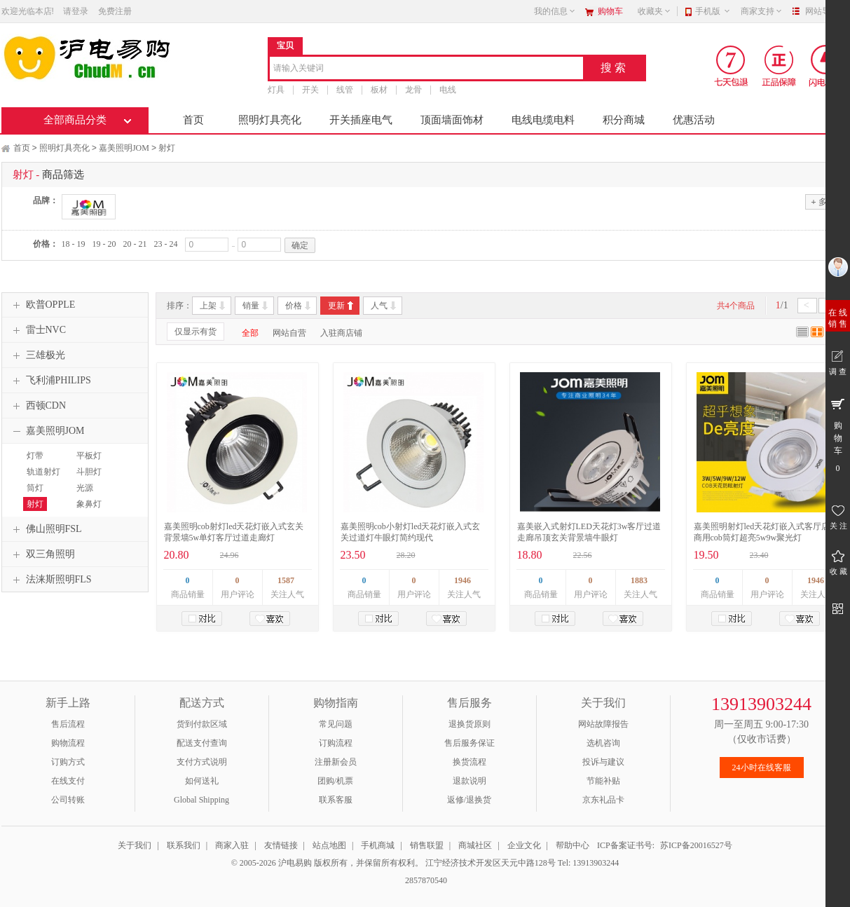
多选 (823, 201)
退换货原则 (469, 724)
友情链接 (281, 845)
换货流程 (469, 762)
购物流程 (68, 743)
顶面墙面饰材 (452, 119)
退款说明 (469, 781)
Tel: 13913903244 (588, 863)
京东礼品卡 (603, 800)
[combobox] (426, 69)
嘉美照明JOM (124, 148)
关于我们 (134, 845)
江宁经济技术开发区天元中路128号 (491, 863)
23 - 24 (166, 244)
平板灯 (89, 456)
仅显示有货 (195, 331)
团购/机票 (335, 781)
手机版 (713, 11)
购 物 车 (837, 435)
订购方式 (68, 762)
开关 (310, 90)
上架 (208, 306)
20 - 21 (135, 244)
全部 (250, 333)
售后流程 (68, 724)
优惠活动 (694, 119)
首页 (193, 119)
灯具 (276, 90)
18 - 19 (73, 244)
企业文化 (524, 845)
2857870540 (425, 880)
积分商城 (624, 119)
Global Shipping (201, 800)
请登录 (75, 11)
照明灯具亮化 (269, 119)
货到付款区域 (202, 724)
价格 (293, 306)
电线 (447, 90)
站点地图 (329, 845)
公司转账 (68, 800)
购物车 (610, 11)
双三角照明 (42, 554)
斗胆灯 (89, 472)
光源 (84, 488)
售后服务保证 (469, 743)
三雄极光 (37, 355)
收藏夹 (654, 11)
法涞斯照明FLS (50, 579)
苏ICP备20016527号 (696, 845)
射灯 (166, 148)
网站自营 (289, 333)
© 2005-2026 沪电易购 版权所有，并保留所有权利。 (327, 863)
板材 (379, 90)
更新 (336, 306)
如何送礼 (202, 781)
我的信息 (555, 11)
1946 (462, 580)
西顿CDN (38, 405)
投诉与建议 (603, 762)
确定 (300, 245)
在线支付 (68, 781)
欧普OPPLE (42, 305)
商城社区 (475, 845)
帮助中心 (572, 845)
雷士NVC (38, 330)
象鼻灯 (89, 504)
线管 (344, 90)
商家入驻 (232, 845)
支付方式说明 (202, 762)
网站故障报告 (603, 724)
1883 (639, 580)
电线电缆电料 (543, 119)
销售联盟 (427, 845)
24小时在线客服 (761, 767)
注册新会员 (336, 762)
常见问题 (335, 724)
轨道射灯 (43, 472)
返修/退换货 (469, 800)
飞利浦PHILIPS (50, 380)
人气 (379, 306)
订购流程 (335, 743)
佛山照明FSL (45, 529)
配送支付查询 (202, 743)
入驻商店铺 (341, 333)
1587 (285, 580)
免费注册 (115, 11)
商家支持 (762, 11)
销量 (250, 306)
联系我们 (183, 845)
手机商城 (378, 845)
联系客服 (335, 800)
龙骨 (413, 90)
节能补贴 (603, 781)
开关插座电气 (360, 119)
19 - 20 (104, 244)
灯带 (35, 456)
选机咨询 (603, 743)
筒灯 (35, 488)
